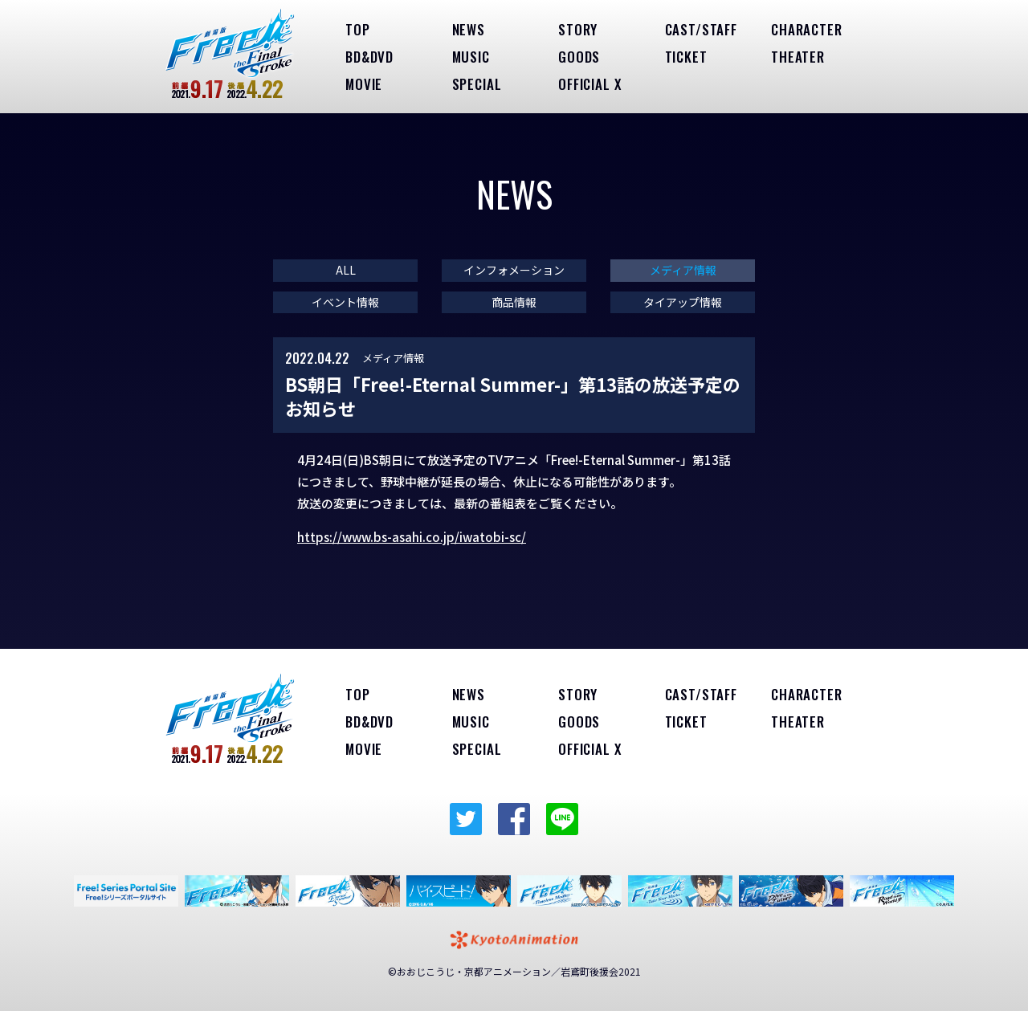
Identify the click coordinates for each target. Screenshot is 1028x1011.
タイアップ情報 (682, 302)
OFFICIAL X (590, 84)
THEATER (798, 57)
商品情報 (514, 302)
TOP (357, 29)
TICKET (686, 57)
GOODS (579, 57)
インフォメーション (514, 270)
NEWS (468, 29)
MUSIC (471, 57)
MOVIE (363, 84)
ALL (346, 270)
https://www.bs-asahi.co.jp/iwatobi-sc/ (411, 536)
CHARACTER (806, 29)
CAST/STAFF (701, 29)
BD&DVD (369, 57)
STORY (578, 29)
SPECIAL (477, 84)
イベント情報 (345, 302)
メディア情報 (683, 270)
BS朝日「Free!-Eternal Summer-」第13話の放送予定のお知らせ (512, 396)
